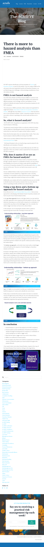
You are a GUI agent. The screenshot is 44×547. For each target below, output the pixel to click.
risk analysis (21, 56)
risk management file (7, 472)
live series (4, 437)
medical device (6, 442)
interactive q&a (6, 422)
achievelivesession (6, 385)
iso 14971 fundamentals (15, 56)
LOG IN (39, 3)
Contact (35, 3)
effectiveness (5, 401)
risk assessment (6, 459)
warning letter (6, 486)
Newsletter (29, 3)
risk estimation (6, 464)
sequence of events (26, 111)
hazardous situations (9, 86)
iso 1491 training (6, 424)
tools (3, 485)
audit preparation (6, 389)
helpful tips (5, 420)
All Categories (5, 383)
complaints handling (7, 396)
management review (7, 438)
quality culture (6, 453)
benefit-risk (5, 390)
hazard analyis (6, 414)
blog (36, 165)
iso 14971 (4, 425)
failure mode (5, 405)
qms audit (4, 451)
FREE (25, 3)
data (3, 398)
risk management (6, 470)
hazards (32, 84)
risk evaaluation (6, 466)
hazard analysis (9, 56)
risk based (5, 461)
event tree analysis (7, 403)
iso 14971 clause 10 (6, 429)
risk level (4, 468)
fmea (4, 56)
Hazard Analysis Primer (9, 140)
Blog (17, 3)
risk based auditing (7, 462)
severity (4, 483)
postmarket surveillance (8, 446)
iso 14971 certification (7, 427)
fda (3, 407)
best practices (5, 392)
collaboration (5, 394)
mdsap (4, 440)
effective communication (8, 400)
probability (5, 448)
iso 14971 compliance (7, 431)
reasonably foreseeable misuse (10, 455)
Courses (21, 3)
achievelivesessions (7, 387)
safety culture (5, 479)
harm (3, 411)
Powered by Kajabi (38, 544)
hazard (4, 413)
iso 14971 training (6, 435)
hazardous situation (7, 418)
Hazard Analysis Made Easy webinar (23, 191)
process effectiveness (7, 449)
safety (3, 477)
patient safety (5, 444)
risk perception (6, 475)
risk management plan (7, 473)
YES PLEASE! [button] (32, 526)
